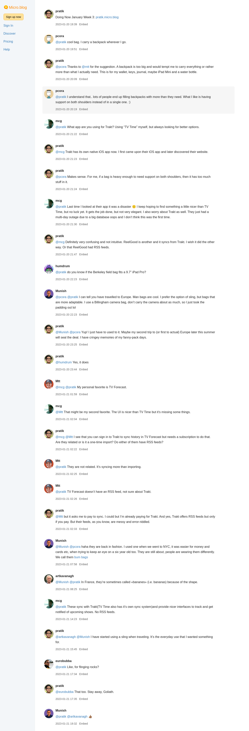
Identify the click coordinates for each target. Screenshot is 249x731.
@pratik (64, 42)
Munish (64, 291)
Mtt (61, 381)
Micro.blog (18, 7)
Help (7, 49)
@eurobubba (68, 691)
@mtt (89, 66)
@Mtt (62, 412)
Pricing (8, 41)
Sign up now (13, 16)
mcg (62, 121)
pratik (63, 11)
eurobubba (67, 661)
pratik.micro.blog (110, 17)
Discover (10, 33)
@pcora (64, 66)
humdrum (66, 266)
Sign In (8, 25)
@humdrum (67, 362)
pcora (63, 36)
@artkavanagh (69, 637)
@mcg (63, 152)
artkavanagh (68, 576)
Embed (87, 24)
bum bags (84, 557)
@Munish (65, 332)
